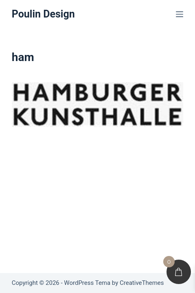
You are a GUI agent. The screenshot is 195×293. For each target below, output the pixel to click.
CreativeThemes (142, 282)
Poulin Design (43, 14)
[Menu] (179, 14)
